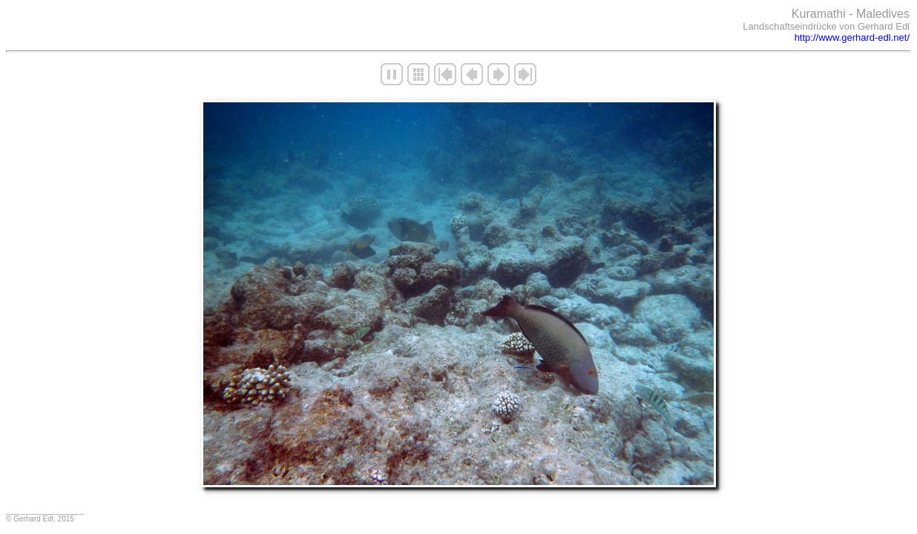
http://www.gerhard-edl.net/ (852, 37)
